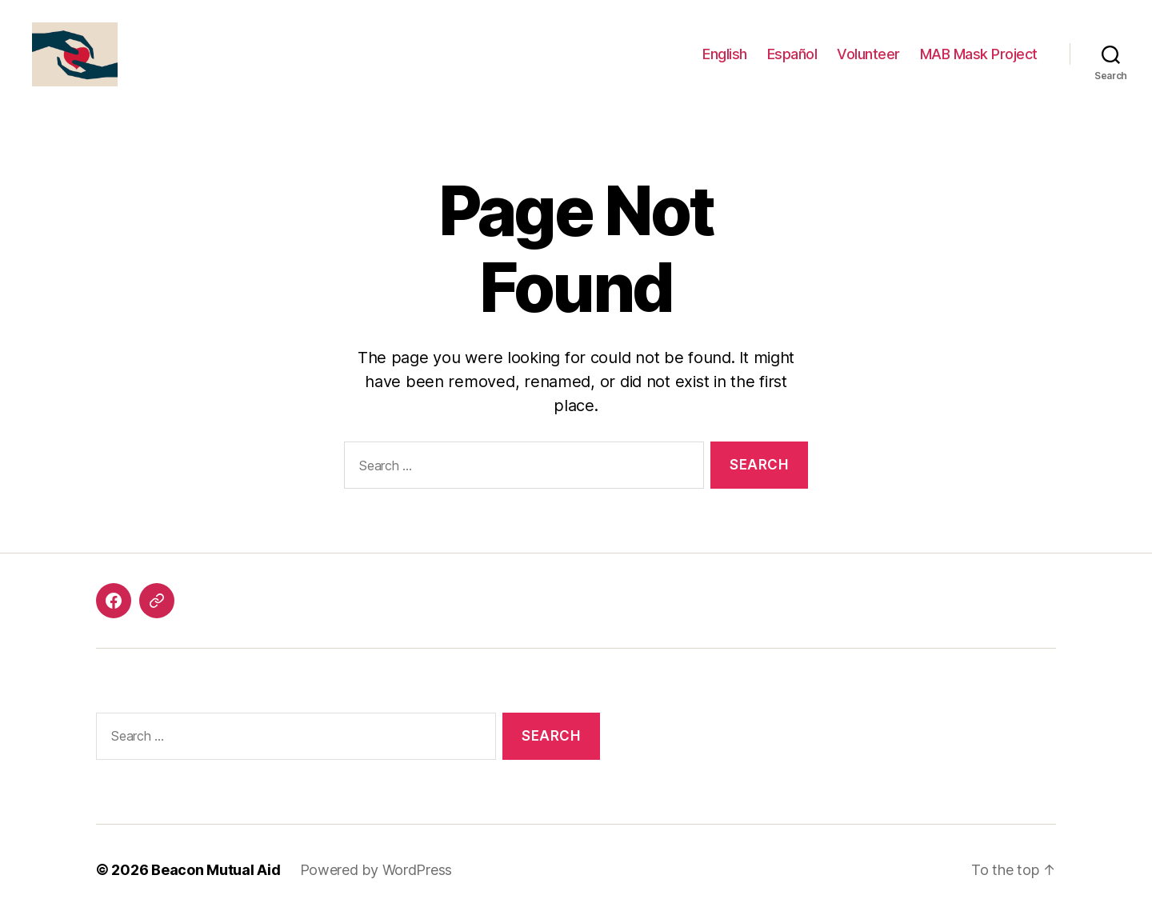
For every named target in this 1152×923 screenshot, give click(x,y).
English (724, 58)
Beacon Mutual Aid (215, 877)
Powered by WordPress (376, 877)
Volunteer (868, 58)
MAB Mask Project (979, 58)
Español (792, 58)
